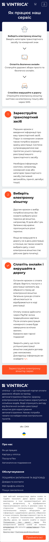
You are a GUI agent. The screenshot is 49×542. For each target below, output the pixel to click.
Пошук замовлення (12, 490)
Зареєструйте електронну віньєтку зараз (24, 370)
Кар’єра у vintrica (11, 454)
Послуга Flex (9, 458)
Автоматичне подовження (16, 463)
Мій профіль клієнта (13, 486)
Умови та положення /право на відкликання (23, 529)
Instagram (21, 499)
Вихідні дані (37, 536)
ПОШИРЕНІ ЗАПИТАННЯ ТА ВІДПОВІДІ (23, 477)
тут (25, 359)
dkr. (24, 426)
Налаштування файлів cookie (16, 536)
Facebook (8, 499)
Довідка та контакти (13, 482)
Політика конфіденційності (15, 532)
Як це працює (9, 450)
